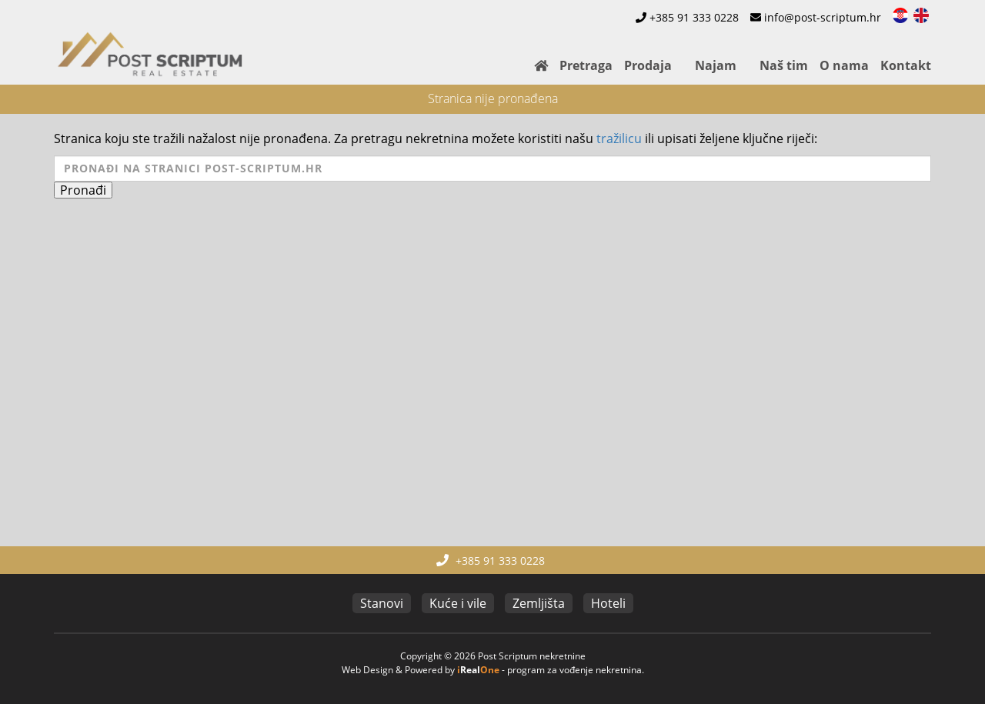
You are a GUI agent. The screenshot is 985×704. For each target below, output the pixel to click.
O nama (844, 65)
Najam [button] (715, 65)
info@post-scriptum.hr (822, 17)
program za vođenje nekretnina (574, 669)
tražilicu (619, 138)
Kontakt (905, 65)
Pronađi (83, 190)
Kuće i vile (457, 603)
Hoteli (608, 603)
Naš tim (784, 65)
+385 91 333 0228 (694, 17)
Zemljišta (539, 603)
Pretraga (586, 65)
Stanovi (381, 603)
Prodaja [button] (648, 65)
